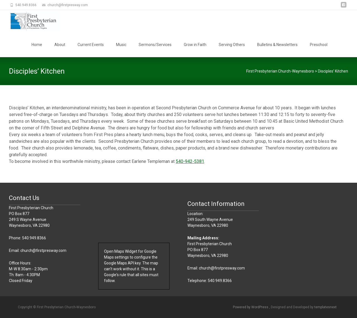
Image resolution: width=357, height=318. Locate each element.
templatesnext (325, 307)
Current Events (91, 44)
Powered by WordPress (251, 307)
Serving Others (232, 44)
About (59, 44)
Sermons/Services (155, 44)
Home (37, 44)
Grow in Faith (195, 44)
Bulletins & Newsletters (277, 44)
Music (121, 44)
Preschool (318, 44)
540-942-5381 (190, 161)
